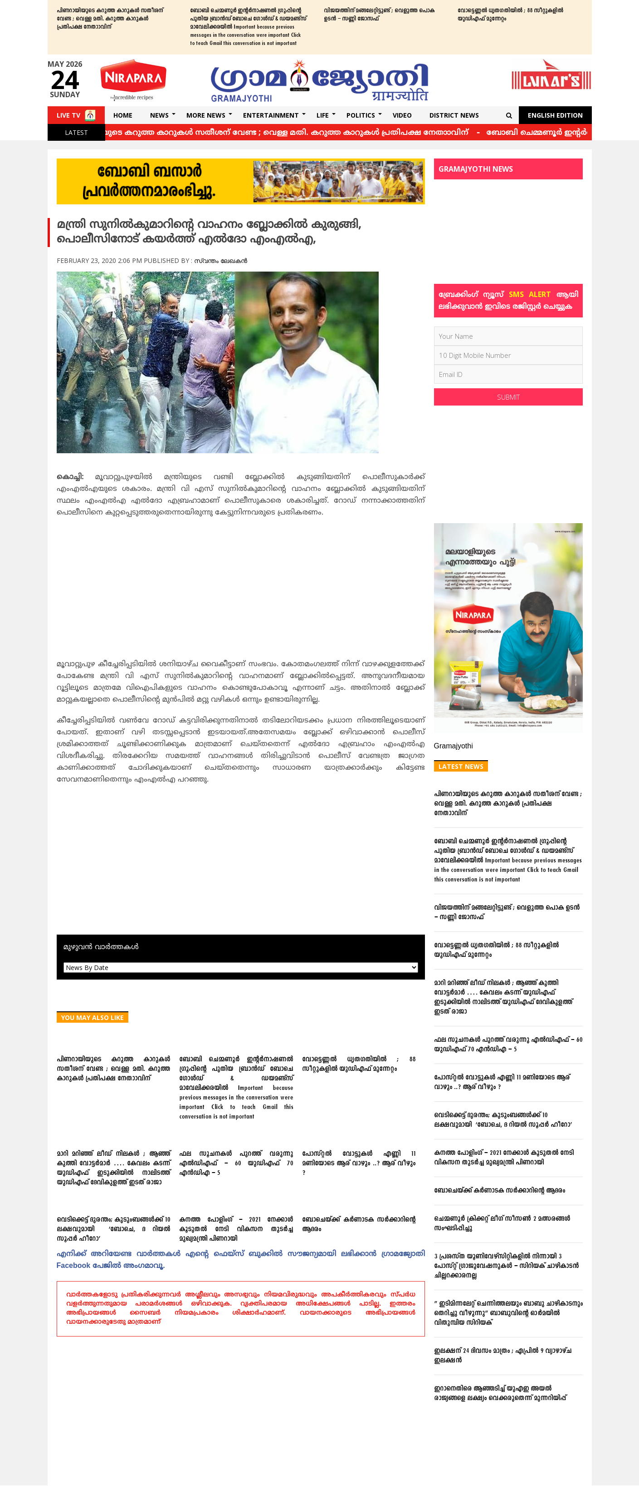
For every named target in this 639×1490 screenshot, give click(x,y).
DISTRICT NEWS (454, 115)
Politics (360, 115)
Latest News (461, 766)
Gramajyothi (453, 746)
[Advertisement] (241, 591)
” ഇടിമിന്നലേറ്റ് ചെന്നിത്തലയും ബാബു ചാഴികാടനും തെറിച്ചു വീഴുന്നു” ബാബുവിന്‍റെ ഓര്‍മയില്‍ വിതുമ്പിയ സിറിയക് (508, 1313)
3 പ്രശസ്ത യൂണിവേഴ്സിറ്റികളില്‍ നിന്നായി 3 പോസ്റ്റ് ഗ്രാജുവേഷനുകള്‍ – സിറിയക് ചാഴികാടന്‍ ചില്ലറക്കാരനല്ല (506, 1266)
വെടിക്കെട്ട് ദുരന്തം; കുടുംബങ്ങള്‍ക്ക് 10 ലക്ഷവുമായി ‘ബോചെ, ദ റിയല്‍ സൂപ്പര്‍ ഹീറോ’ (114, 1229)
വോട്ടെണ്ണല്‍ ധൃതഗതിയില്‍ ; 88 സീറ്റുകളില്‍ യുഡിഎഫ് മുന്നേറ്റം (510, 15)
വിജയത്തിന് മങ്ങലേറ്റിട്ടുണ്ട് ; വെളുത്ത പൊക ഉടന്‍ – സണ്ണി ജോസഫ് (379, 15)
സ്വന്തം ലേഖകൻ (220, 260)
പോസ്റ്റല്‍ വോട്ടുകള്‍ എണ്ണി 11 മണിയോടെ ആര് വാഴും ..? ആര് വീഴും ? (359, 1163)
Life (323, 115)
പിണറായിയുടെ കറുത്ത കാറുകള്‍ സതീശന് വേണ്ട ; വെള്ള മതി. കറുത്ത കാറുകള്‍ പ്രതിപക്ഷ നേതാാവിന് (110, 19)
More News (205, 115)
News (159, 115)
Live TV (68, 115)
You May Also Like (92, 1017)
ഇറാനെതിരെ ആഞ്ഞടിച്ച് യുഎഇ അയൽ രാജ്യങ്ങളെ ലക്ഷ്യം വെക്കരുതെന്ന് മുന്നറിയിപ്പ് (500, 1393)
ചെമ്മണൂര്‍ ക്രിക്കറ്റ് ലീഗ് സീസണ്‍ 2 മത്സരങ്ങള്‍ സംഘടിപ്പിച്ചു (502, 1223)
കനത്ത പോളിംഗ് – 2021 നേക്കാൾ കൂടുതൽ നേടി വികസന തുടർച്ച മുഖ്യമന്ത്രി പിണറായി (236, 1229)
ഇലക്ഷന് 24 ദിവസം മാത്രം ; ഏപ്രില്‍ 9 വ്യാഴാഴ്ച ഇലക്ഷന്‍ (502, 1356)
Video (402, 115)
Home (122, 115)
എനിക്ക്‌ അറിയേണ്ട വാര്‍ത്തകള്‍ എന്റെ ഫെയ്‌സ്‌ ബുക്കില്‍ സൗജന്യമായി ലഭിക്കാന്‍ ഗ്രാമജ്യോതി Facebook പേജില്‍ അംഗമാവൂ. (241, 1260)
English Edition (555, 115)
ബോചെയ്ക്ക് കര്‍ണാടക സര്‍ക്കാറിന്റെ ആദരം (359, 1224)
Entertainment (271, 115)
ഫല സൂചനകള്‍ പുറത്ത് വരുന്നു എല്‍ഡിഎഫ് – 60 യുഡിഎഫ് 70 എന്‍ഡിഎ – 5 (236, 1163)
